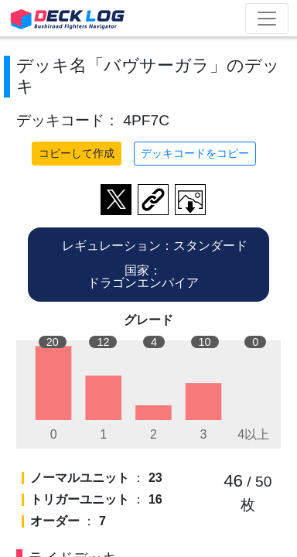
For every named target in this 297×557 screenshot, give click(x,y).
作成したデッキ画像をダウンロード (190, 199)
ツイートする (116, 199)
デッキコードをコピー (195, 153)
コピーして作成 (76, 153)
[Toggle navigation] (266, 18)
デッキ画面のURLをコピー (153, 199)
